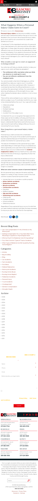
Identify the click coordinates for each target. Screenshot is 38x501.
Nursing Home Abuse (9, 272)
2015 (3, 327)
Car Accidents (6, 259)
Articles (4, 252)
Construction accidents (11, 187)
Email (19, 5)
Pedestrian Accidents (8, 277)
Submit (19, 405)
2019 (3, 316)
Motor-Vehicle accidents (11, 181)
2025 (3, 300)
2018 (3, 319)
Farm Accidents (7, 262)
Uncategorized (7, 284)
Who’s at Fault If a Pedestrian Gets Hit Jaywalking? (18, 238)
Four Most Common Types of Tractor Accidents (16, 240)
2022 (3, 308)
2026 (3, 297)
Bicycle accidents (9, 185)
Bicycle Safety (6, 254)
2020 (3, 314)
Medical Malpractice (8, 267)
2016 (3, 325)
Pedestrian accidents (10, 183)
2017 (3, 322)
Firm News (5, 264)
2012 (3, 336)
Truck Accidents (7, 282)
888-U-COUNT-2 (20, 17)
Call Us (6, 5)
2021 (3, 311)
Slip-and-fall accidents (10, 193)
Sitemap (22, 493)
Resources (14, 491)
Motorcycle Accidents (9, 269)
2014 (3, 330)
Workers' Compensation (9, 286)
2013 (3, 333)
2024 (3, 302)
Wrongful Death (7, 289)
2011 (2, 338)
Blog (3, 257)
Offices (32, 5)
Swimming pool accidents (11, 195)
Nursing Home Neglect (9, 274)
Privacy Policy (23, 398)
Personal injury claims (8, 33)
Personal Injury (19, 31)
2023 (3, 305)
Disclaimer (16, 493)
